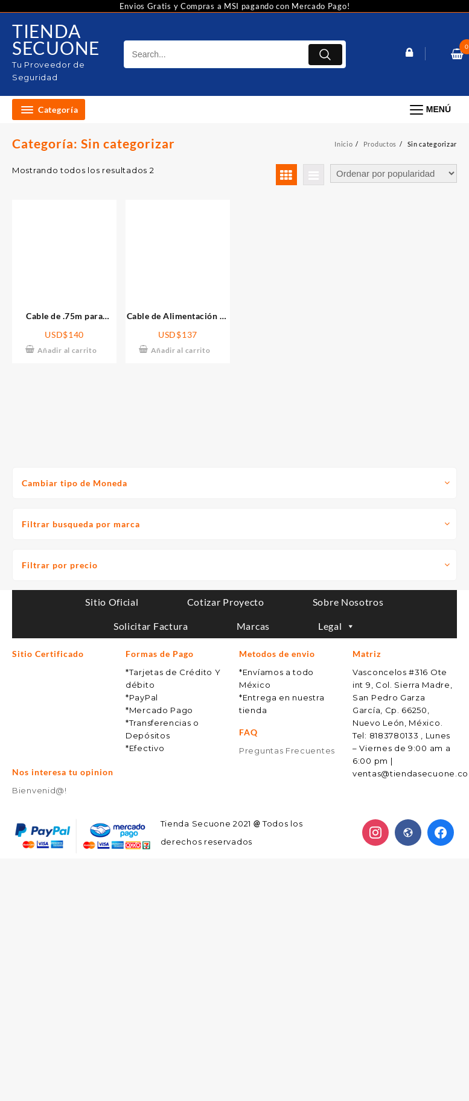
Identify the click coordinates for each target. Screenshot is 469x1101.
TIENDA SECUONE (56, 39)
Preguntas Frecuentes (287, 750)
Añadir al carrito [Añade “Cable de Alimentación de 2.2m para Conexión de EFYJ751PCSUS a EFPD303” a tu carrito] (181, 350)
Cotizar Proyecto (225, 602)
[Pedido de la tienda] (393, 173)
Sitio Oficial (111, 602)
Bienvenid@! (39, 790)
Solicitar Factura (150, 626)
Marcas (253, 626)
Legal (337, 626)
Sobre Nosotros (348, 602)
